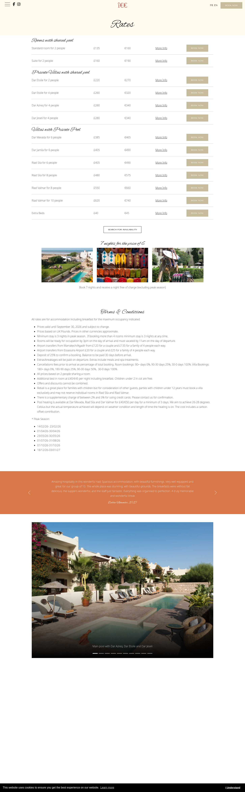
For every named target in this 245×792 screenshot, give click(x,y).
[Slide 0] (95, 653)
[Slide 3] (113, 653)
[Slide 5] (125, 653)
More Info (161, 48)
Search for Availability (122, 229)
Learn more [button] (107, 787)
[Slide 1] (101, 653)
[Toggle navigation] (7, 4)
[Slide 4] (119, 653)
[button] (29, 492)
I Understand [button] (232, 787)
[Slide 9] (149, 653)
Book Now (231, 5)
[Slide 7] (137, 653)
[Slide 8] (143, 653)
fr (211, 5)
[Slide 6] (131, 653)
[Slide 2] (107, 653)
